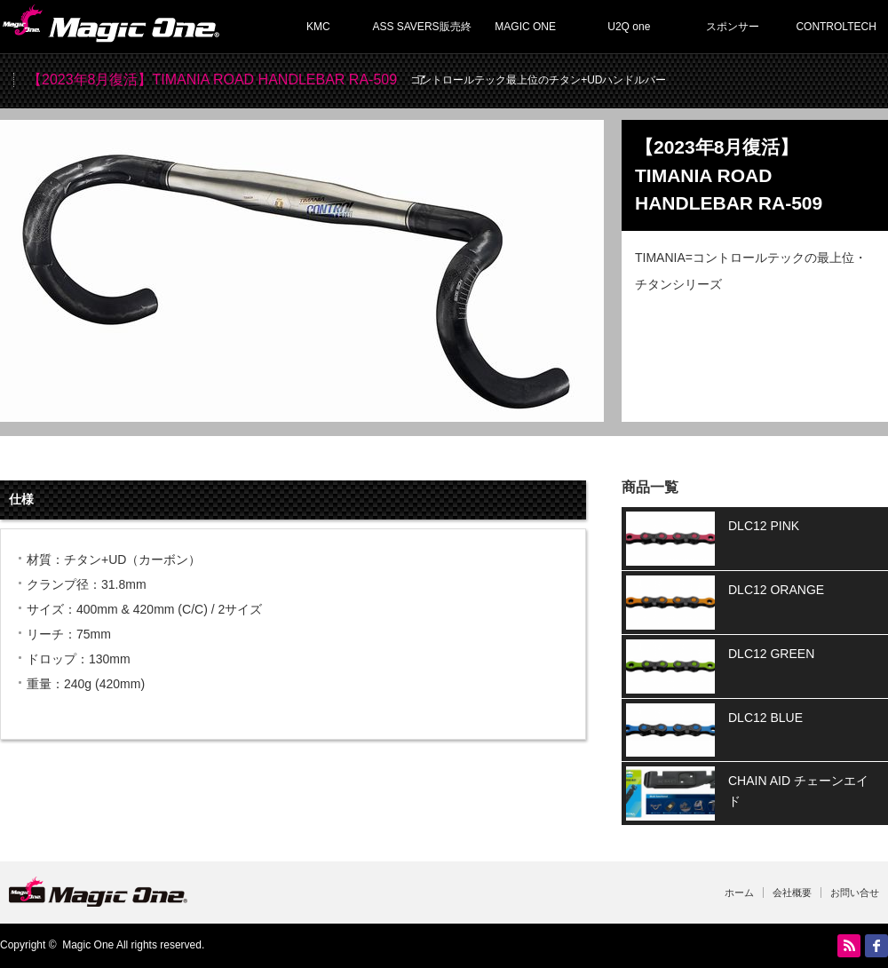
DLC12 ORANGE (776, 590)
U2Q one (628, 26)
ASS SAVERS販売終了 (421, 36)
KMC (318, 26)
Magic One (88, 945)
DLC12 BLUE (765, 717)
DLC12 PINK (763, 526)
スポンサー (732, 26)
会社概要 (792, 892)
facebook (876, 945)
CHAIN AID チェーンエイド (798, 790)
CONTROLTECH (836, 26)
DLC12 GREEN (771, 654)
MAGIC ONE (525, 26)
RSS (848, 945)
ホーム (739, 892)
